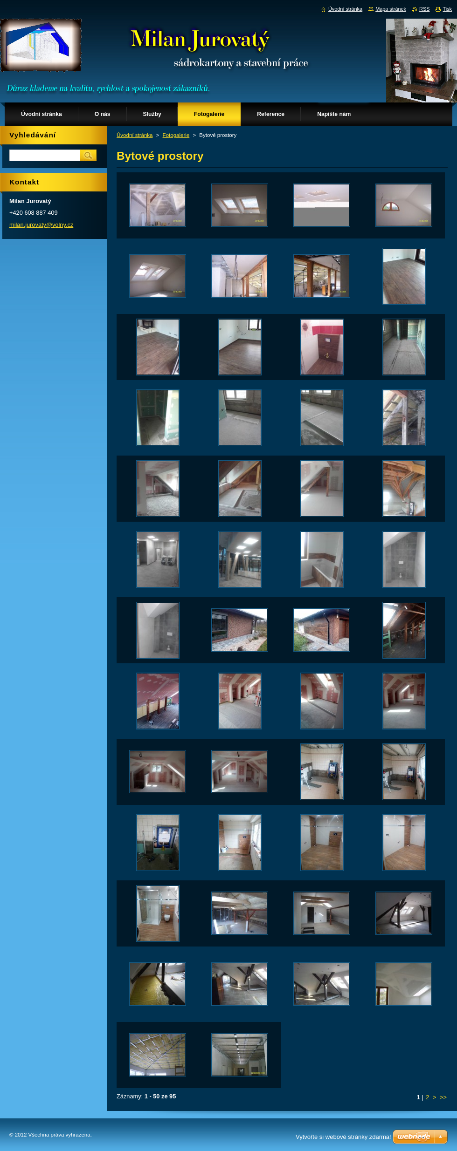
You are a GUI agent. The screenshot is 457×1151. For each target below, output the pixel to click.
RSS (424, 9)
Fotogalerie (176, 135)
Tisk (447, 9)
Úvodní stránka (134, 135)
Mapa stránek (390, 9)
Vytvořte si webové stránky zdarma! (343, 1136)
